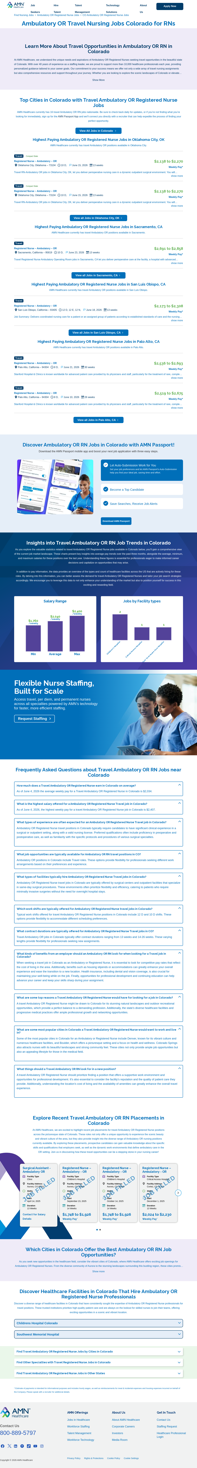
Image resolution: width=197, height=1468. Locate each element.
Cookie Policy (113, 1458)
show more (177, 176)
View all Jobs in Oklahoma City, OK (98, 218)
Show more (98, 1271)
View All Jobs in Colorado (98, 130)
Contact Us (163, 1419)
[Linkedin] (15, 1446)
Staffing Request (167, 1426)
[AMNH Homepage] (15, 5)
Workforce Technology (80, 1439)
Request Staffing (32, 719)
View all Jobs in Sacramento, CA (98, 275)
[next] (178, 1193)
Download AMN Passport (116, 521)
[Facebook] (2, 1446)
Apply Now (170, 6)
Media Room (119, 1439)
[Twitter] (9, 1446)
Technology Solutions (113, 8)
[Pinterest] (22, 1446)
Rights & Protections (93, 1458)
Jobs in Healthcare (78, 1419)
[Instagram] (41, 1446)
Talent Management (82, 8)
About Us (143, 8)
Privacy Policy (73, 1458)
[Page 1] (97, 1229)
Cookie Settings (131, 1458)
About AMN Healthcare (126, 1419)
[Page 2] (100, 1229)
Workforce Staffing (78, 1426)
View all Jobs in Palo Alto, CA (98, 420)
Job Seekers (35, 8)
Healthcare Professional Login (171, 1435)
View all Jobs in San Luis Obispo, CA (99, 332)
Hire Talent (57, 8)
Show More (98, 80)
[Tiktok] (28, 1446)
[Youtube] (35, 1446)
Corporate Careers (123, 1426)
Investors (117, 1433)
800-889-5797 (18, 1433)
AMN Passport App (68, 116)
